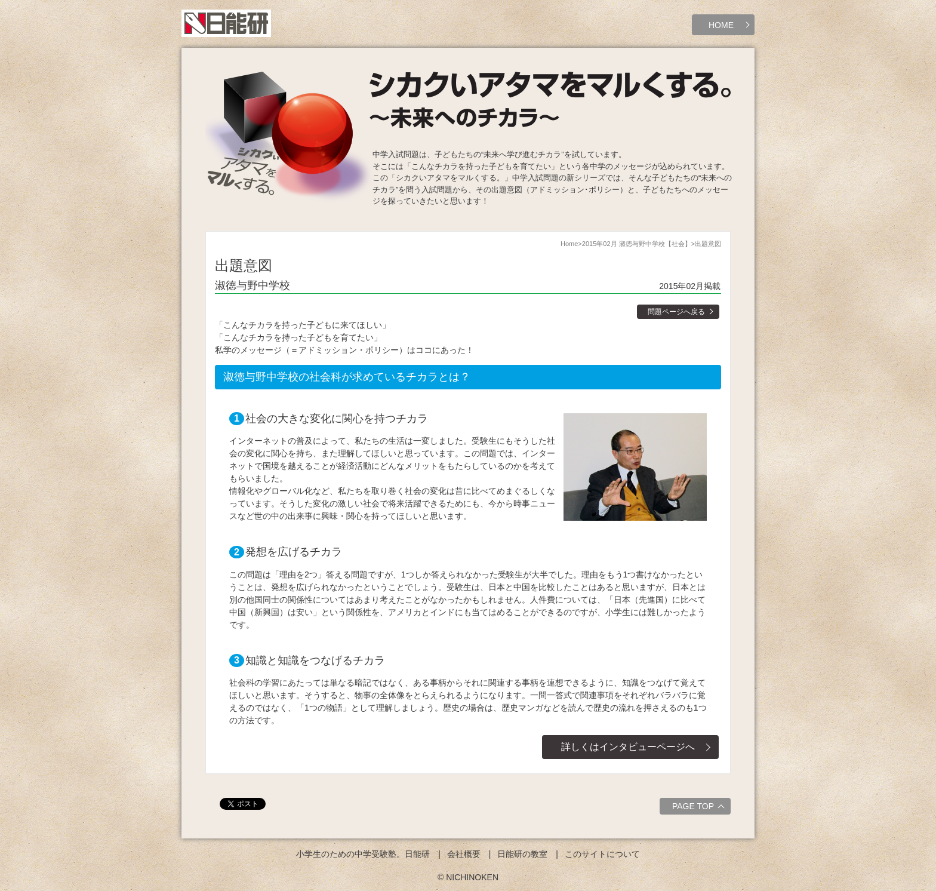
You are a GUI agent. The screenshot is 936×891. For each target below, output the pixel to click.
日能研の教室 (522, 854)
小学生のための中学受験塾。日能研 (363, 854)
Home (569, 243)
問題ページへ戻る (676, 312)
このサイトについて (602, 854)
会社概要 (464, 854)
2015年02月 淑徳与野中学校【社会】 (636, 243)
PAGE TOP (700, 808)
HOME (721, 25)
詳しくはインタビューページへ (628, 747)
